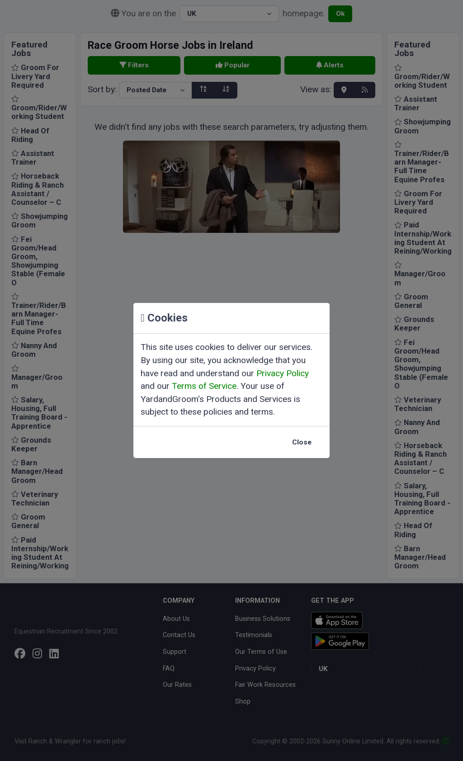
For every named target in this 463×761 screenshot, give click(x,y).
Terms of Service (204, 386)
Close (302, 442)
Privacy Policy (282, 373)
